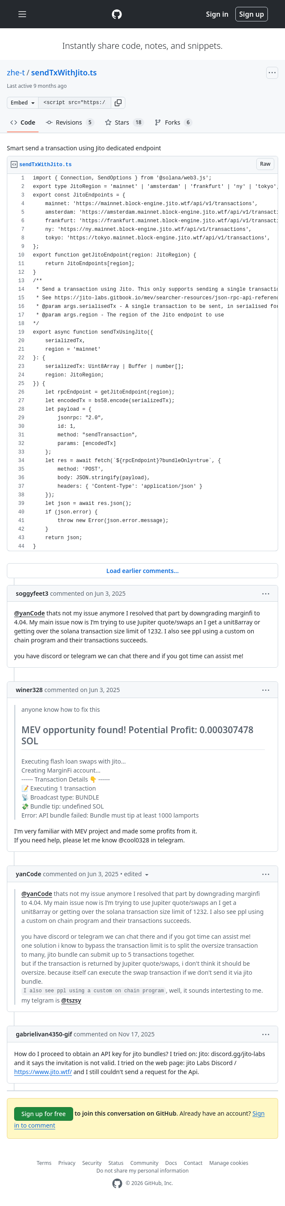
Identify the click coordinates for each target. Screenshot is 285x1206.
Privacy (66, 1163)
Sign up (251, 14)
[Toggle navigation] (22, 14)
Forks (173, 122)
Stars (125, 122)
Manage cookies (228, 1163)
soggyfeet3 (32, 593)
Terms (44, 1163)
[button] (118, 103)
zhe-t (16, 72)
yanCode (28, 874)
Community (144, 1163)
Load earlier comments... (142, 571)
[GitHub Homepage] (117, 1183)
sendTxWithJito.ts (64, 72)
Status (115, 1163)
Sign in (217, 14)
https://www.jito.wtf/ (43, 1072)
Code (23, 122)
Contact (193, 1163)
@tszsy (71, 1000)
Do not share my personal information (142, 1170)
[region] (142, 362)
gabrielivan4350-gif (44, 1034)
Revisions (70, 122)
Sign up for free (43, 1114)
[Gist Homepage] (117, 14)
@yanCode (29, 613)
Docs (171, 1163)
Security (91, 1163)
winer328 (29, 690)
